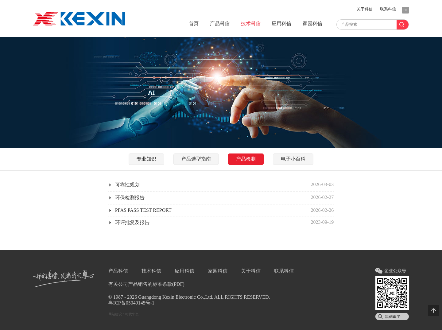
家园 (312, 23)
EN (406, 10)
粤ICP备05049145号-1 (131, 302)
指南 (196, 158)
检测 (246, 158)
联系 (388, 9)
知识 (146, 158)
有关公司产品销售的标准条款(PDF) (146, 284)
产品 (220, 23)
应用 (281, 23)
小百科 (293, 158)
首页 (194, 23)
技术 (251, 23)
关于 (365, 9)
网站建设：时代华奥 (123, 314)
